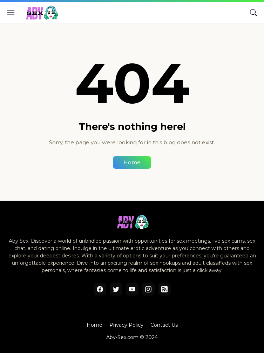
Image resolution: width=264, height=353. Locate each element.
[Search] (253, 13)
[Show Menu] (11, 13)
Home (132, 162)
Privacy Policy (126, 325)
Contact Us (164, 325)
